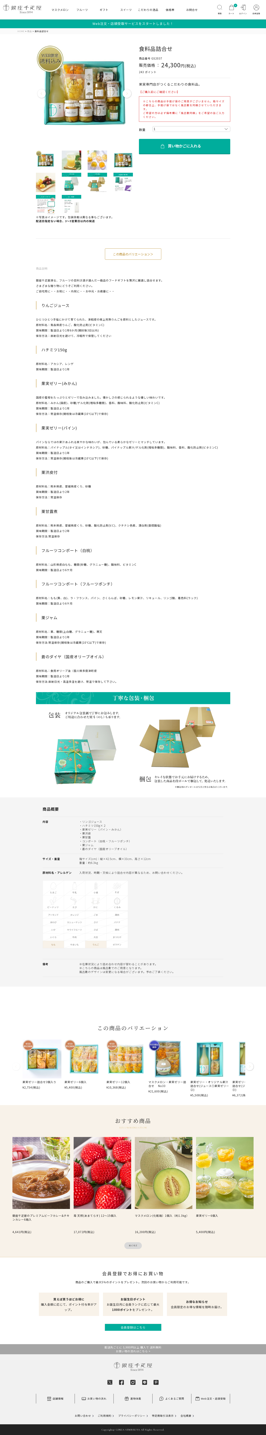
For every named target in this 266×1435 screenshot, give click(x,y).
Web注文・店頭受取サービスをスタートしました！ (133, 23)
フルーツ (82, 10)
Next (127, 94)
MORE (133, 1245)
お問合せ (192, 10)
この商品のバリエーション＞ (133, 254)
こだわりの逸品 (148, 10)
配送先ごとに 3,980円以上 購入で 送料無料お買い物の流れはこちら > (133, 1349)
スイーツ (126, 10)
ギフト (104, 10)
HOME (20, 31)
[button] (16, 1068)
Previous (42, 94)
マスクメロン (60, 10)
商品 (29, 31)
